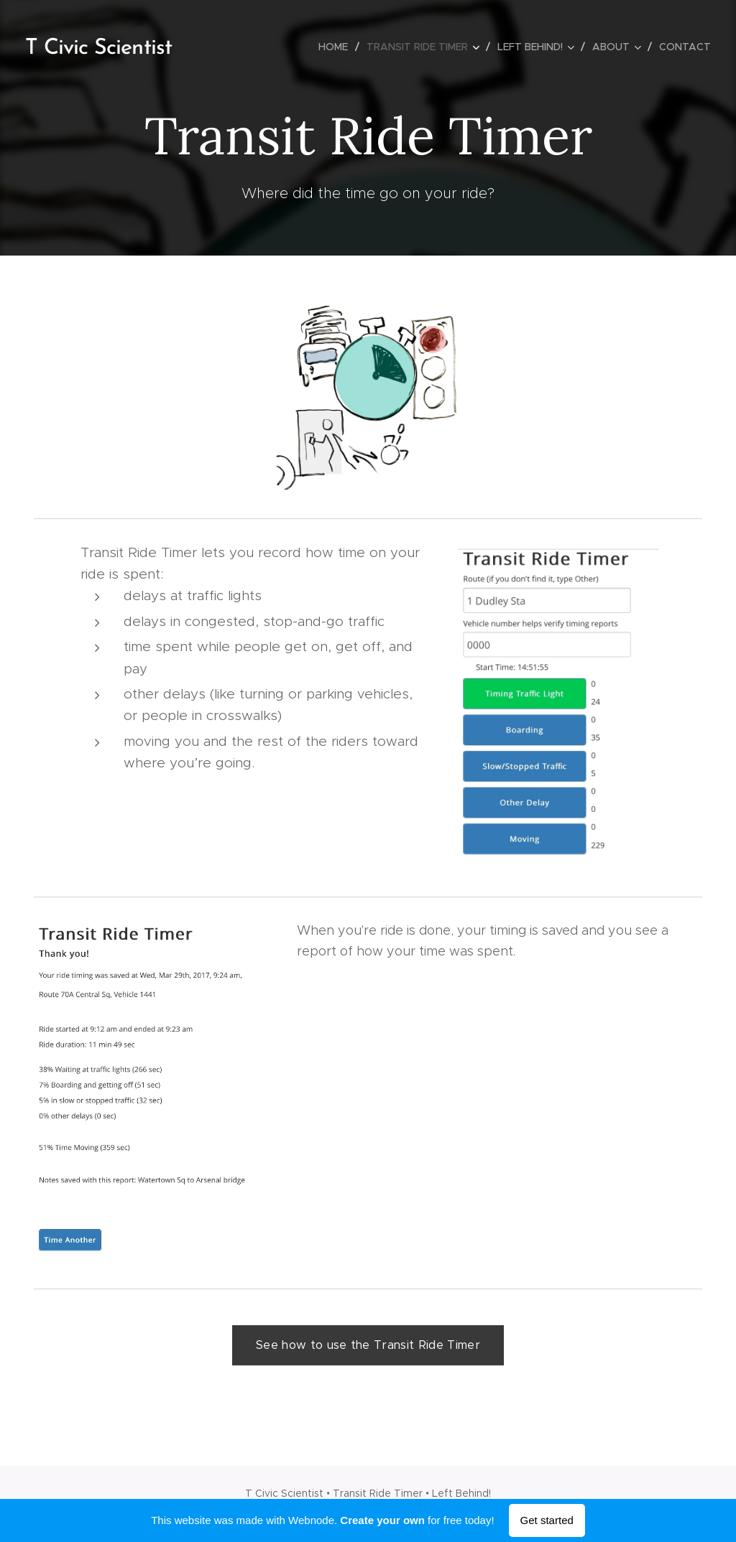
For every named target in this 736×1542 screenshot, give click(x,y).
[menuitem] (337, 47)
